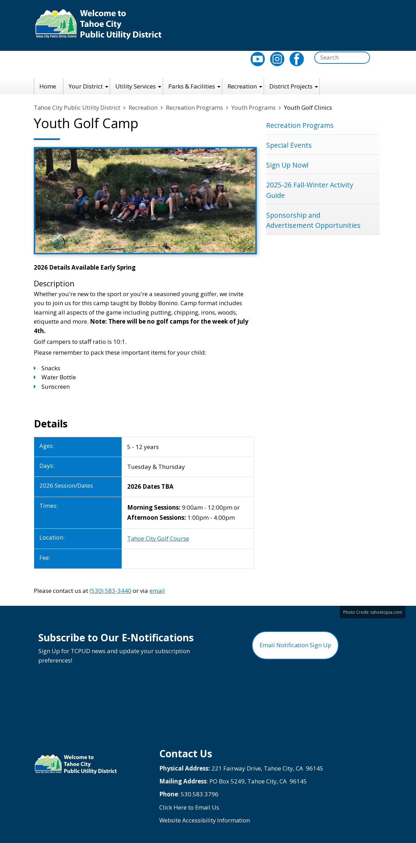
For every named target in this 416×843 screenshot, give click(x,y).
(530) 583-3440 (110, 591)
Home (47, 86)
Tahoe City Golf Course (158, 539)
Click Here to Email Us (189, 807)
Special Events (289, 145)
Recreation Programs (196, 108)
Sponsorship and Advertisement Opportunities (313, 221)
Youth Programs (256, 108)
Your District (86, 86)
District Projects (291, 86)
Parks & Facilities (191, 86)
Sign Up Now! (287, 165)
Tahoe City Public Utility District (78, 108)
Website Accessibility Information (205, 821)
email (157, 591)
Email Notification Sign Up (295, 647)
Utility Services (135, 86)
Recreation (242, 86)
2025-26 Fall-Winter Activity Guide (309, 191)
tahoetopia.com (386, 612)
